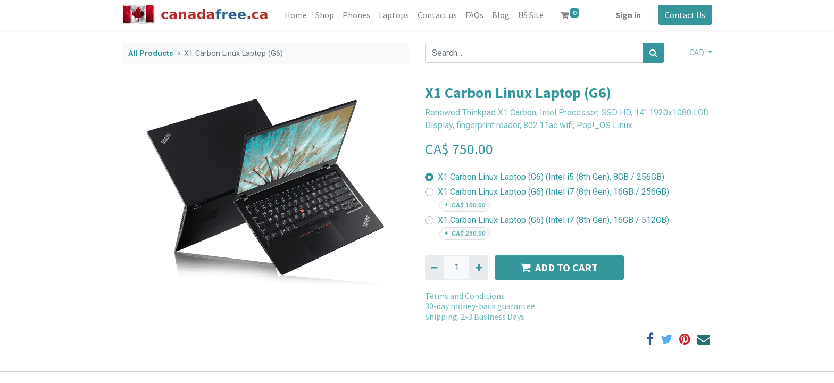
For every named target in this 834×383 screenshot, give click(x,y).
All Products (150, 53)
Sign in (628, 15)
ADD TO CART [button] (559, 267)
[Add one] (478, 267)
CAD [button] (697, 52)
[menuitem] (295, 15)
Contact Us (685, 15)
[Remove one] (434, 267)
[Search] (653, 53)
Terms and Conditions (465, 295)
